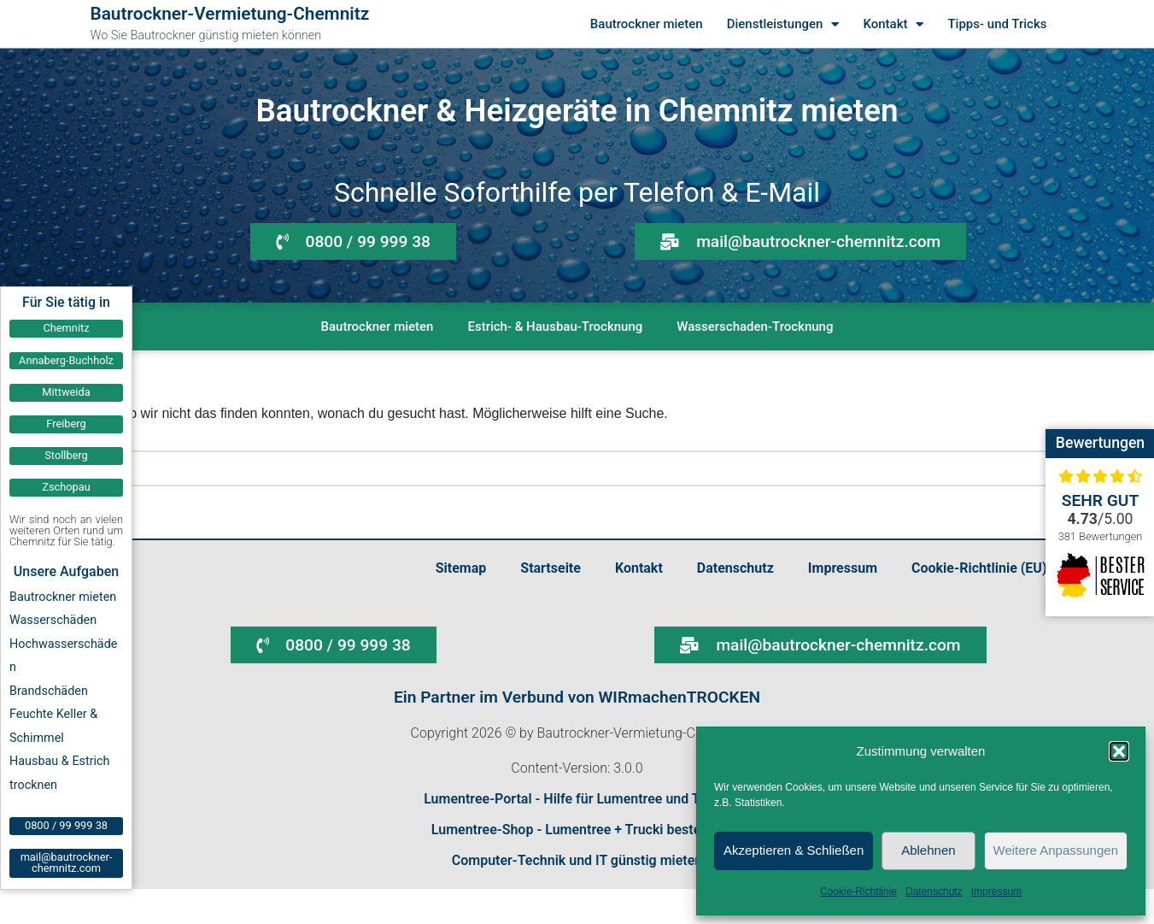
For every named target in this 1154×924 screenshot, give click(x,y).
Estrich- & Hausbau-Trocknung (554, 326)
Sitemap (461, 568)
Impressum (996, 892)
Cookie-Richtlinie (858, 892)
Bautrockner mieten (646, 24)
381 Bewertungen (1100, 536)
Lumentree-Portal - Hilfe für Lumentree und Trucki (577, 799)
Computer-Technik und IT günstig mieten (577, 860)
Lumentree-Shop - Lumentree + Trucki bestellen (577, 829)
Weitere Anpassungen (1056, 850)
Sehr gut (1100, 500)
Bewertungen (1100, 442)
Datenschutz (934, 892)
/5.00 (1100, 518)
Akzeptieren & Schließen (793, 850)
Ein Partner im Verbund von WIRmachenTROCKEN (577, 697)
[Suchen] (558, 468)
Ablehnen (928, 850)
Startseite (550, 568)
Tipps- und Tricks (996, 24)
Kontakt (893, 24)
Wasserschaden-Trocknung (755, 326)
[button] (1119, 751)
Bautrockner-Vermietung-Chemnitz (230, 13)
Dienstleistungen (783, 24)
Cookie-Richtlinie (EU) (979, 568)
